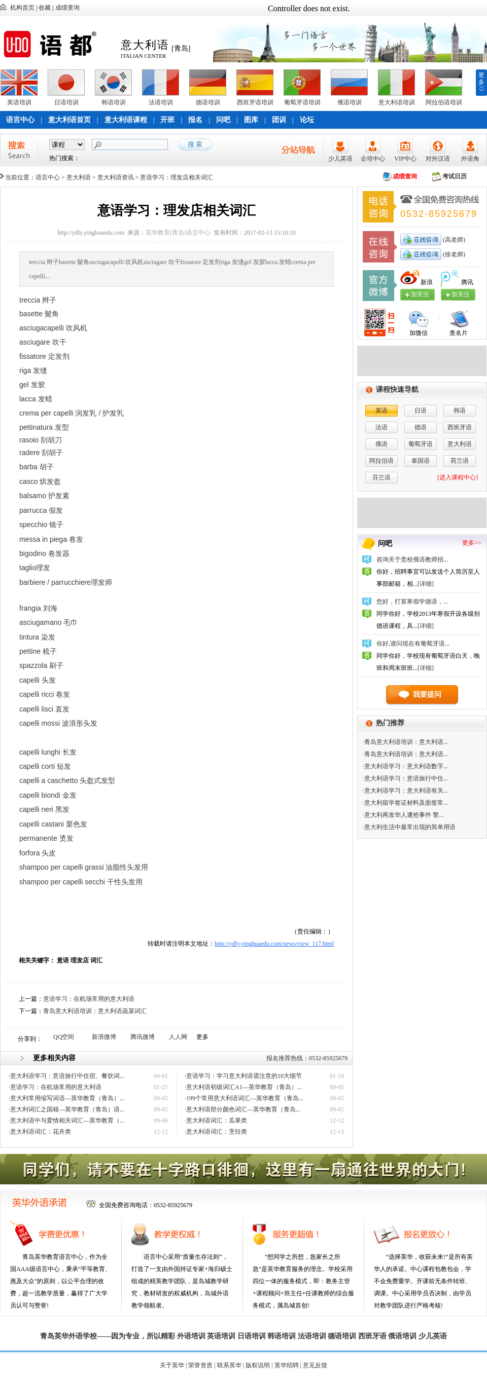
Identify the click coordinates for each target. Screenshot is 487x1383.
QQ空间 (63, 1036)
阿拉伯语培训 (444, 102)
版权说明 (258, 1365)
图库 (251, 120)
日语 (420, 410)
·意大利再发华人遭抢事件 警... (403, 814)
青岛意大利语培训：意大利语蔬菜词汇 (95, 1011)
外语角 (470, 158)
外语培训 (191, 1336)
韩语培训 (113, 102)
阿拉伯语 (381, 460)
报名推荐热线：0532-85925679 (306, 1058)
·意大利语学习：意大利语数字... (405, 766)
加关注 (460, 294)
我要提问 (427, 694)
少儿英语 (340, 158)
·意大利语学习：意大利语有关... (405, 790)
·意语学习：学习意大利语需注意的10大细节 (243, 1075)
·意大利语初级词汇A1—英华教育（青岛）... (243, 1087)
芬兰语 (381, 477)
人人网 (178, 1036)
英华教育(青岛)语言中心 (178, 232)
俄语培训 (349, 102)
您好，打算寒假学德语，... (412, 601)
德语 (420, 427)
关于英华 (172, 1365)
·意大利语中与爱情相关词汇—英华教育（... (66, 1120)
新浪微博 (104, 1036)
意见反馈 (315, 1365)
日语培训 (66, 102)
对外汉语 (438, 158)
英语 (381, 410)
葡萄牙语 (420, 443)
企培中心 (373, 158)
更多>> (471, 542)
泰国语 (420, 460)
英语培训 (19, 102)
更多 (481, 78)
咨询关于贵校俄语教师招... (412, 559)
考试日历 (454, 176)
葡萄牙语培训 (302, 102)
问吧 (223, 120)
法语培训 (161, 102)
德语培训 (208, 102)
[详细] (426, 583)
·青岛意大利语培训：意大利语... (405, 741)
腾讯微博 (142, 1036)
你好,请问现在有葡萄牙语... (412, 643)
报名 (195, 120)
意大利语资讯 (115, 177)
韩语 (460, 410)
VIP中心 (405, 158)
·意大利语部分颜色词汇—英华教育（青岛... (242, 1109)
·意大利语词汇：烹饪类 (216, 1131)
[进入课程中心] (457, 477)
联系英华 (229, 1365)
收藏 (45, 7)
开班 (167, 120)
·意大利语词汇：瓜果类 (216, 1120)
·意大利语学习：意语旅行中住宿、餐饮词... (66, 1075)
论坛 (307, 120)
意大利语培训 (396, 102)
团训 (279, 120)
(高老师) (453, 239)
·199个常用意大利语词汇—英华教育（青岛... (244, 1098)
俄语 (381, 443)
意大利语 (78, 177)
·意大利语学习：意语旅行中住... (405, 778)
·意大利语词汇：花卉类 (40, 1131)
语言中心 (20, 120)
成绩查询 (67, 7)
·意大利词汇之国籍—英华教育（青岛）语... (66, 1109)
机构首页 (22, 7)
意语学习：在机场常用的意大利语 (88, 998)
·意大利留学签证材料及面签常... (405, 802)
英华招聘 (286, 1365)
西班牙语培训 (255, 102)
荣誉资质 (200, 1365)
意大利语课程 (126, 120)
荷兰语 (459, 460)
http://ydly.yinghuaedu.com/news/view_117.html (274, 943)
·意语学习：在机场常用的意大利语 (55, 1087)
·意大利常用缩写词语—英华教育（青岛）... (66, 1098)
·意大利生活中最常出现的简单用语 (409, 827)
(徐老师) (453, 254)
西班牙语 (459, 427)
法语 (381, 427)
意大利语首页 (69, 120)
